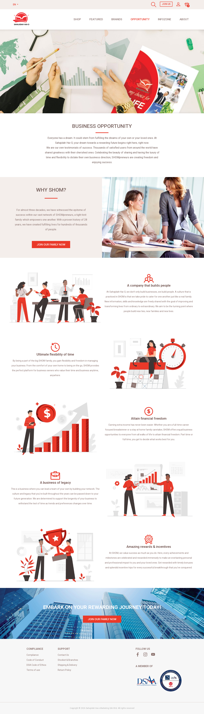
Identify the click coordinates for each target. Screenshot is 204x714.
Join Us (166, 4)
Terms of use (33, 670)
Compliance (33, 655)
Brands (116, 19)
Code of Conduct (35, 660)
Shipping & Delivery (67, 665)
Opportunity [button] (140, 19)
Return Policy (64, 670)
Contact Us (63, 655)
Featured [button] (96, 19)
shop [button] (77, 19)
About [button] (184, 19)
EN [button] (14, 4)
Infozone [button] (164, 19)
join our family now (51, 244)
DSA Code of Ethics (36, 665)
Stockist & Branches (68, 660)
